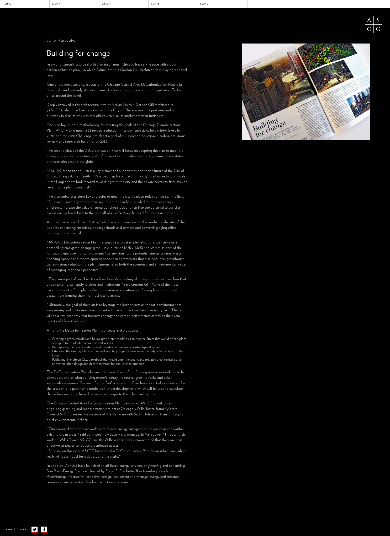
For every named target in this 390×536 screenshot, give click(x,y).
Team (155, 4)
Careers (7, 529)
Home (7, 4)
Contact (21, 529)
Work (56, 4)
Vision (106, 4)
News (204, 4)
